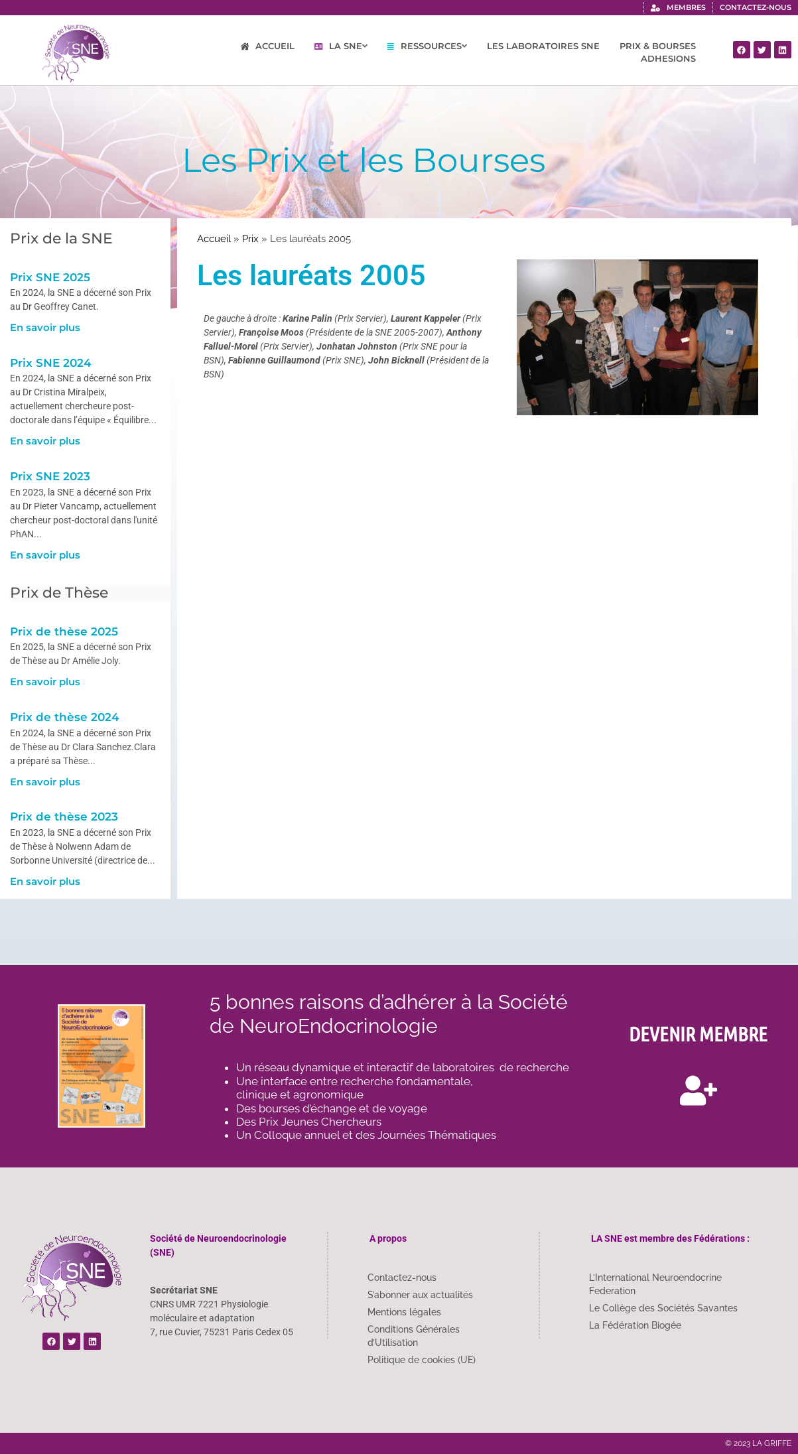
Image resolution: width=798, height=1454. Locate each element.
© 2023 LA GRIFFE (758, 1443)
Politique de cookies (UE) (421, 1360)
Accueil (214, 239)
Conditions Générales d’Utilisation (413, 1336)
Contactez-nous (401, 1277)
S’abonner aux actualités (420, 1294)
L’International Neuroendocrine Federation (655, 1284)
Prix (250, 239)
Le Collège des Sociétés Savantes (663, 1308)
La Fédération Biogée (635, 1325)
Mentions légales (404, 1312)
